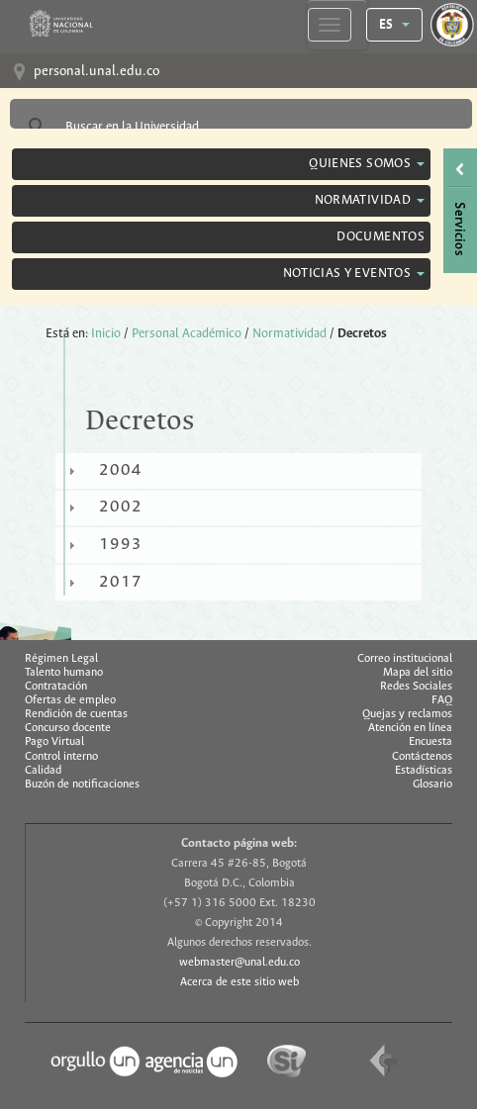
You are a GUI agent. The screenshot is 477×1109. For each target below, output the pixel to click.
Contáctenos (422, 757)
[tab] (238, 471)
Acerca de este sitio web (239, 982)
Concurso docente (68, 728)
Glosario (432, 784)
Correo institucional (404, 659)
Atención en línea (410, 728)
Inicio (106, 333)
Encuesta (430, 742)
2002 (121, 507)
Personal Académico (186, 333)
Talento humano (64, 673)
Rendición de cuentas (76, 714)
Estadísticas (423, 771)
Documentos (380, 237)
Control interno (61, 757)
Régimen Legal (61, 659)
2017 (121, 582)
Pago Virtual (54, 742)
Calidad (43, 771)
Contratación (56, 687)
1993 (121, 544)
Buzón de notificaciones (82, 784)
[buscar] (238, 127)
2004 (121, 470)
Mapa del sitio (417, 673)
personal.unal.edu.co (96, 71)
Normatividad (289, 333)
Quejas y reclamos (407, 714)
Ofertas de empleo (70, 700)
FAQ (441, 700)
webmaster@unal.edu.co (239, 963)
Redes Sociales (416, 687)
